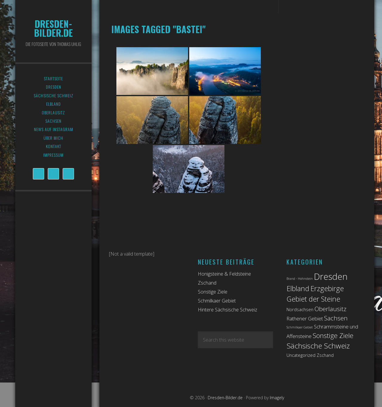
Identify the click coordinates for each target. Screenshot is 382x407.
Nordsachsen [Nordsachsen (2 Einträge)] (299, 309)
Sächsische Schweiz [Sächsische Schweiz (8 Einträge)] (318, 346)
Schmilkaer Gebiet (217, 300)
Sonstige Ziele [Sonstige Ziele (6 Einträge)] (333, 335)
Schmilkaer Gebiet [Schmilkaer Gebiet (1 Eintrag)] (299, 327)
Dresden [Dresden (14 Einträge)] (331, 276)
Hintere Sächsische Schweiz (227, 309)
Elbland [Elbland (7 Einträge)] (297, 288)
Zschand (207, 282)
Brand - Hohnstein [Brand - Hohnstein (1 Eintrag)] (299, 279)
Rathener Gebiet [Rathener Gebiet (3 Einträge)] (304, 318)
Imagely (277, 397)
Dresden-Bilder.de (53, 28)
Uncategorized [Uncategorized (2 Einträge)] (300, 355)
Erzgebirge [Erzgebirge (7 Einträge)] (327, 288)
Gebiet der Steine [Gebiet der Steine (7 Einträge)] (313, 299)
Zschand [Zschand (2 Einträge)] (325, 355)
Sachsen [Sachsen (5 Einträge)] (336, 318)
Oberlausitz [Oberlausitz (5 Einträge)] (330, 309)
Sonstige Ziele (212, 291)
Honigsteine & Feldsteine (224, 274)
